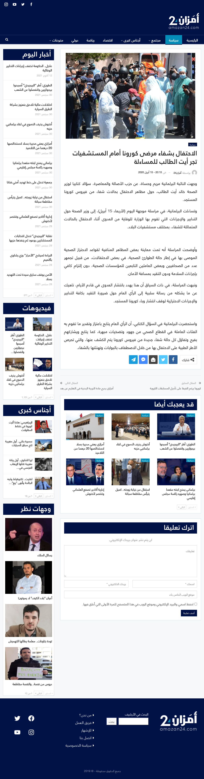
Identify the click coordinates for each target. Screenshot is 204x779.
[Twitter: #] (17, 718)
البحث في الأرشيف (136, 714)
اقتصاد (108, 40)
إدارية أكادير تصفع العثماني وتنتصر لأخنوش (31, 218)
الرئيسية (192, 40)
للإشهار (86, 730)
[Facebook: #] (31, 718)
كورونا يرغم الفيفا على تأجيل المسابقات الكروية (175, 388)
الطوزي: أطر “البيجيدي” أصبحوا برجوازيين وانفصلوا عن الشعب (32, 87)
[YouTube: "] (17, 732)
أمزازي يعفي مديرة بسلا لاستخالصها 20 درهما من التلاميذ (29, 145)
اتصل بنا (85, 737)
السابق (192, 507)
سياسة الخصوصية (78, 745)
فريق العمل (83, 722)
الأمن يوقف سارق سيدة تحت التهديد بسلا (29, 276)
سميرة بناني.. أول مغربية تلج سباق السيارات (18, 443)
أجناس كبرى (132, 40)
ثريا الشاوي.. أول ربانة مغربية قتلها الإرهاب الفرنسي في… (20, 463)
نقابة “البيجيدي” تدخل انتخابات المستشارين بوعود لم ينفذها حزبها (30, 238)
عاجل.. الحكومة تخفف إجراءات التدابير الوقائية (29, 68)
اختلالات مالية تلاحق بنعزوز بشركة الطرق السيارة (31, 106)
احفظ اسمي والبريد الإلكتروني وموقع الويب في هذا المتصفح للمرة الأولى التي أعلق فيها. (137, 604)
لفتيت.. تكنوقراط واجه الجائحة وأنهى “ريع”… (19, 480)
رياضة (91, 40)
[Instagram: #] (31, 732)
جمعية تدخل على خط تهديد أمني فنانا (29, 182)
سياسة (173, 40)
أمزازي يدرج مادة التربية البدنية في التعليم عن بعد (86, 388)
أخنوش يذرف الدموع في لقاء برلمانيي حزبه (29, 126)
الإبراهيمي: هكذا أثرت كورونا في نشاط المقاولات (20, 426)
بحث (111, 721)
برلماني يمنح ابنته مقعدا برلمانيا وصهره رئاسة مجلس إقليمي (32, 165)
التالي (181, 507)
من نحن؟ (85, 714)
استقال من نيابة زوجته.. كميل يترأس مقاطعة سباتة (30, 199)
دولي (75, 40)
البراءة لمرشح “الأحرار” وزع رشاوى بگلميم (31, 257)
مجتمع (156, 40)
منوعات (57, 40)
